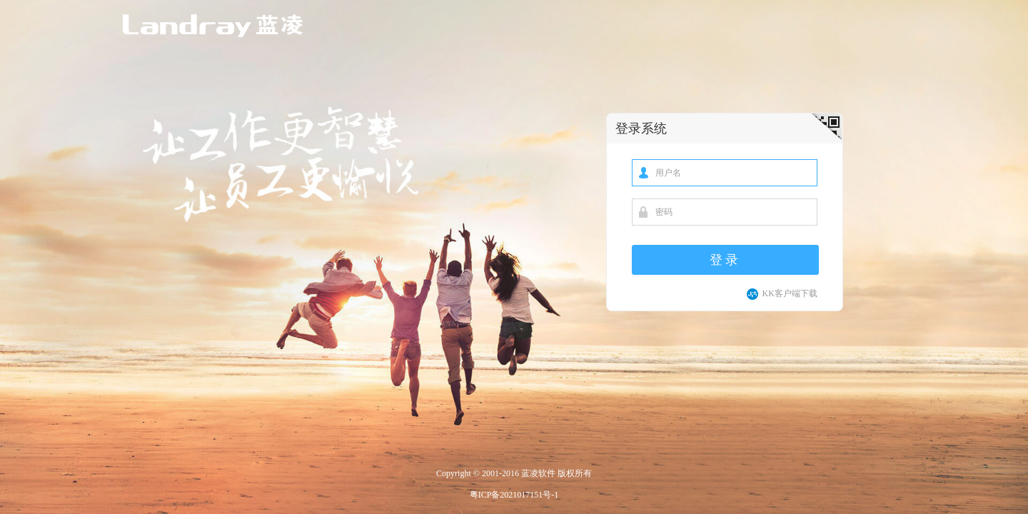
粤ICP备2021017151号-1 (514, 495)
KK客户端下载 (782, 293)
